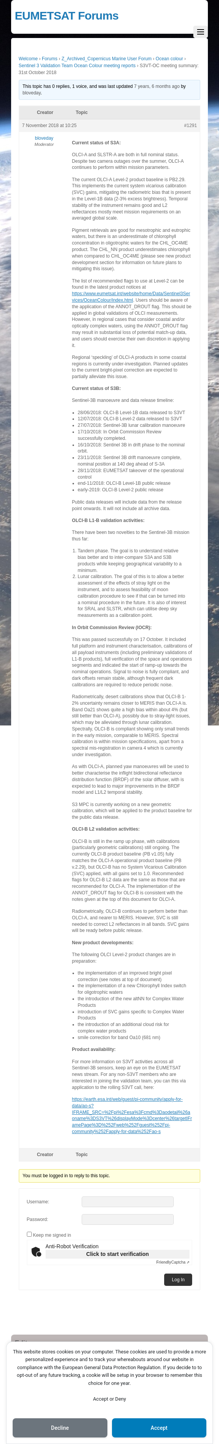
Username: (38, 1201)
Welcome (28, 58)
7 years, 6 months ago (157, 86)
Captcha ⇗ (173, 1262)
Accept (159, 1428)
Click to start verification (117, 1254)
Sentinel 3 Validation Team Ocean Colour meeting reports (77, 65)
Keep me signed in (52, 1235)
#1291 (190, 125)
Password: (37, 1219)
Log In (178, 1279)
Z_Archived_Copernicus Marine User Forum (106, 58)
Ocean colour (169, 58)
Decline (60, 1428)
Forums (50, 58)
